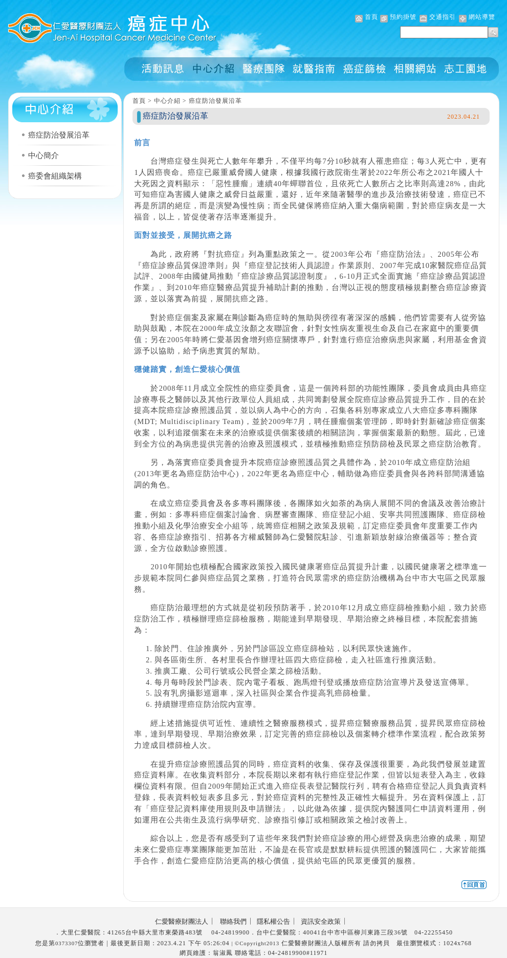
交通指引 (442, 16)
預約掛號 (403, 16)
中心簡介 (43, 155)
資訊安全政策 (321, 921)
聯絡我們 (233, 921)
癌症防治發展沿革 (59, 135)
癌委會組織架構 (55, 176)
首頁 (371, 16)
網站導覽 (482, 16)
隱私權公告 (273, 921)
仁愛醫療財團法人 (181, 921)
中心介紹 (167, 100)
